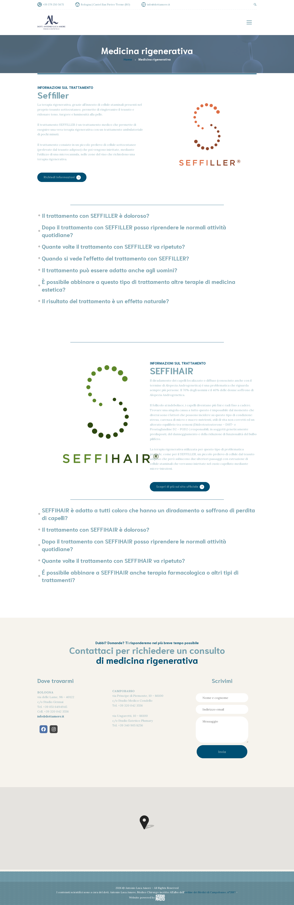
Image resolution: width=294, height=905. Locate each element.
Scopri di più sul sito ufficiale (177, 486)
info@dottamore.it (50, 716)
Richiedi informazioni (59, 177)
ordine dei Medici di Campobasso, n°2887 (210, 892)
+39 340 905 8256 (130, 725)
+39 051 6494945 (55, 707)
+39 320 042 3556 (56, 711)
